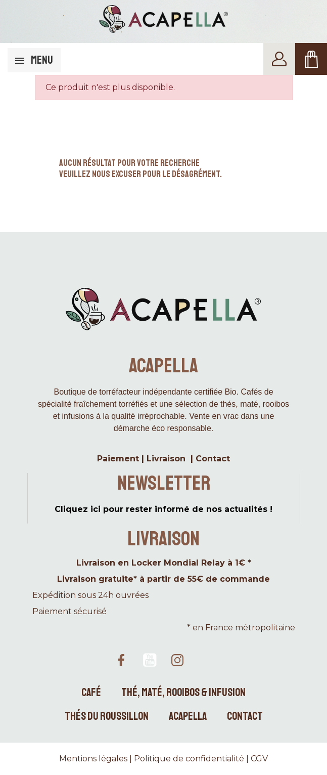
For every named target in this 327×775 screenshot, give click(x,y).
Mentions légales (93, 758)
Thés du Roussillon (107, 716)
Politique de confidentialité (189, 758)
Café (91, 692)
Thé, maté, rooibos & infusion (183, 692)
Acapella (188, 716)
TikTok (206, 660)
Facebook (121, 660)
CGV (259, 758)
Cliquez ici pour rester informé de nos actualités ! (163, 509)
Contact (245, 716)
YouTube (149, 660)
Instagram (178, 660)
